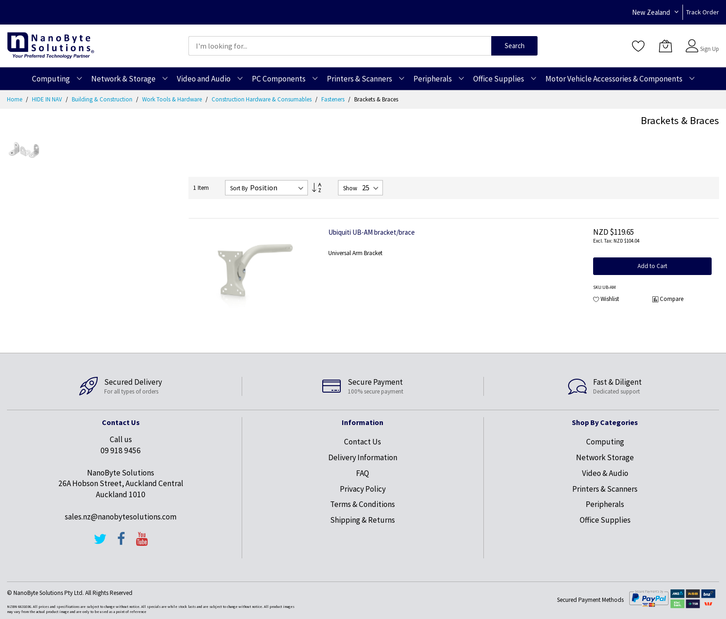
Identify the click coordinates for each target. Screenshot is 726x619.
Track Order (702, 12)
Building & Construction (103, 99)
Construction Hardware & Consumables (262, 99)
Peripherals (605, 504)
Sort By (239, 188)
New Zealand (651, 12)
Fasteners (333, 99)
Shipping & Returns (362, 520)
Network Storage (605, 457)
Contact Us (362, 442)
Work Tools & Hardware (172, 99)
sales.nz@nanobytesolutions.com (120, 517)
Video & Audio (605, 473)
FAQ (362, 473)
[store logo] (50, 45)
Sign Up (709, 49)
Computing (605, 442)
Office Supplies (605, 520)
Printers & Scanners (605, 489)
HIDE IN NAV (47, 99)
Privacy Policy (363, 489)
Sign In (708, 41)
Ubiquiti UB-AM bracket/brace (371, 232)
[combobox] (339, 46)
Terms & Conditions (362, 504)
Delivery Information (362, 457)
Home (15, 99)
